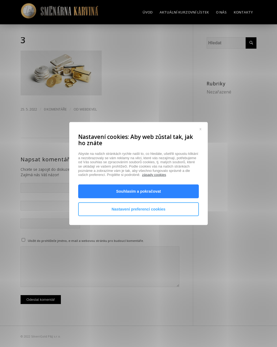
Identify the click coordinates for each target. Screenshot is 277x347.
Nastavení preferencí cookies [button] (138, 228)
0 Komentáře (55, 109)
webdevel (88, 109)
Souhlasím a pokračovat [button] (138, 210)
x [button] (200, 148)
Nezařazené (219, 92)
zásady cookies (154, 194)
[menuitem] (147, 12)
